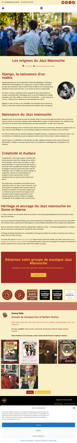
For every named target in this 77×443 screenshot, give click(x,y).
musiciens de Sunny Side (24, 239)
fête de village (57, 329)
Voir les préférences (39, 436)
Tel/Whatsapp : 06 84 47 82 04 (64, 404)
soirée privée (29, 329)
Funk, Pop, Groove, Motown (45, 322)
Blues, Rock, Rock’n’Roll (19, 322)
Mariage (14, 329)
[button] (74, 408)
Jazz (69, 322)
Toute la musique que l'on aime (45, 66)
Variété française (61, 322)
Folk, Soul (32, 322)
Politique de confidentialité (26, 440)
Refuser (38, 430)
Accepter (38, 425)
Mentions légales (52, 440)
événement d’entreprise (42, 329)
